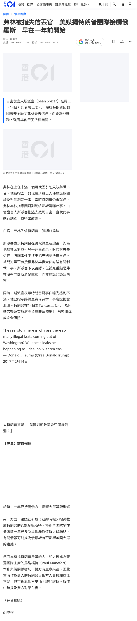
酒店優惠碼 (44, 4)
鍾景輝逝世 (63, 4)
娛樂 (30, 4)
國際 (6, 14)
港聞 (21, 4)
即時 (77, 4)
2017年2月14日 (15, 361)
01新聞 (8, 612)
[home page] (9, 4)
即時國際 (20, 14)
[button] (113, 41)
